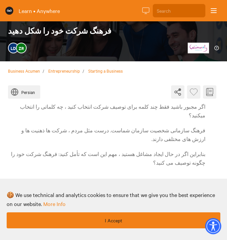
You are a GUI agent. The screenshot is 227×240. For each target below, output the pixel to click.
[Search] (179, 11)
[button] (213, 226)
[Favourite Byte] (194, 92)
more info (54, 203)
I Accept (113, 220)
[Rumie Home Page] (9, 11)
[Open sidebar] (214, 11)
